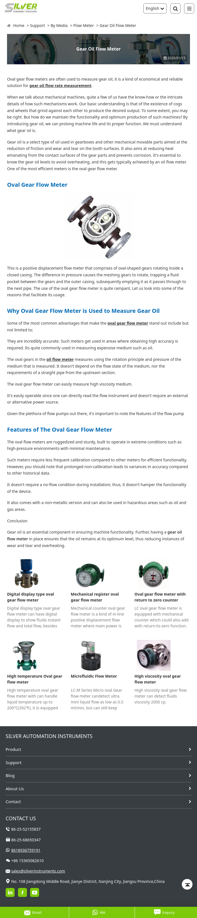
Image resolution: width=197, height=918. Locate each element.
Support (37, 25)
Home (18, 25)
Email (32, 912)
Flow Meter (83, 25)
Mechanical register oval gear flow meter (95, 597)
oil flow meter (60, 359)
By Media (59, 25)
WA (98, 912)
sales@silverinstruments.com (38, 871)
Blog (10, 775)
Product (13, 749)
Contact (13, 801)
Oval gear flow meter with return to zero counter (159, 597)
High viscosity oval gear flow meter (157, 679)
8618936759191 (25, 850)
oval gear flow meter (128, 323)
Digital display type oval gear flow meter (30, 597)
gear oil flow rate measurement (61, 85)
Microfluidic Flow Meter (94, 676)
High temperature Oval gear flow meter (34, 679)
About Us (15, 788)
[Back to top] (187, 884)
